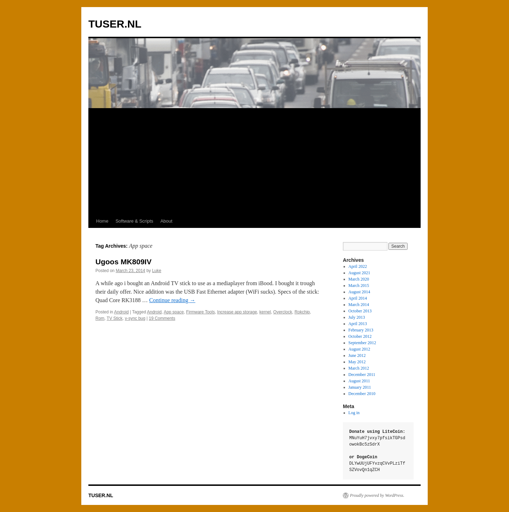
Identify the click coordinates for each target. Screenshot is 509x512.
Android (121, 312)
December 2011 (362, 374)
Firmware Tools (200, 312)
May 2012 (357, 361)
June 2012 (357, 355)
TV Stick (115, 318)
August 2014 (359, 291)
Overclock (282, 312)
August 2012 (359, 349)
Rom (99, 318)
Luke (156, 270)
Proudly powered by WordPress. (377, 495)
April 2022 (358, 266)
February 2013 (361, 330)
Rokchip (302, 312)
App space (174, 312)
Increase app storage (237, 312)
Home (102, 221)
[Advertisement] (254, 161)
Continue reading (172, 300)
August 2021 (359, 272)
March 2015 (359, 285)
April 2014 (358, 298)
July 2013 (357, 317)
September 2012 (362, 342)
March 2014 (359, 304)
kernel (265, 312)
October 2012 (360, 336)
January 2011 (360, 387)
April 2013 (358, 323)
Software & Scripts (134, 221)
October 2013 (360, 310)
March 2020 (359, 279)
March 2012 (359, 368)
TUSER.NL (114, 24)
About (166, 221)
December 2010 (362, 393)
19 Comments (162, 318)
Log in (354, 412)
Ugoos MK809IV (123, 262)
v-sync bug (135, 318)
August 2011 (359, 380)
